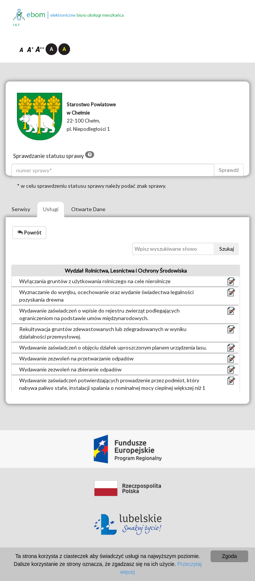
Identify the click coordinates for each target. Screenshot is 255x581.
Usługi (50, 209)
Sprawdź (229, 170)
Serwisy (21, 209)
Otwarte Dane (88, 209)
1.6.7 (16, 25)
